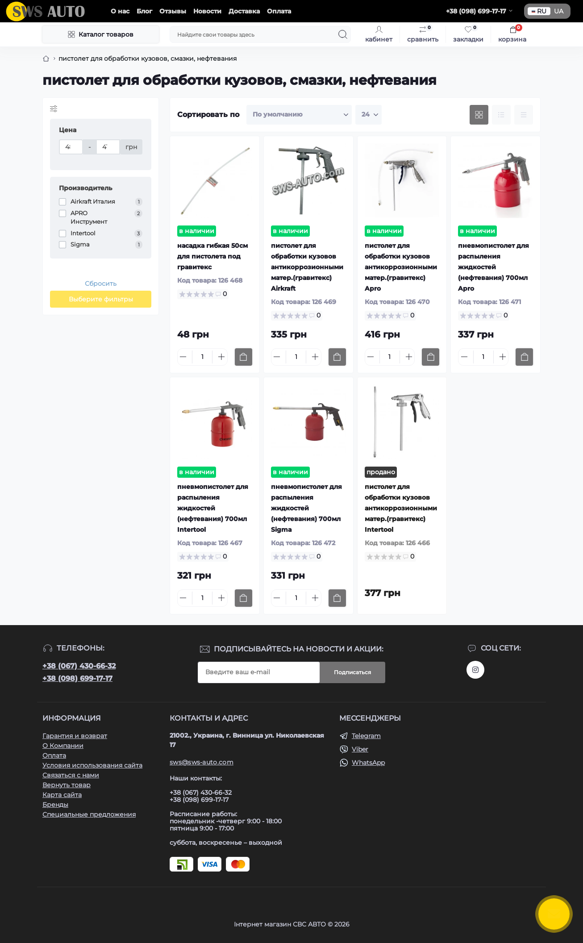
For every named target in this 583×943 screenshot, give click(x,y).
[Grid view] (479, 115)
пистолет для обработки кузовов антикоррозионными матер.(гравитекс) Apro (401, 267)
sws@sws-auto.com (201, 762)
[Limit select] (368, 115)
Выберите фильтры (101, 299)
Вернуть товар (66, 785)
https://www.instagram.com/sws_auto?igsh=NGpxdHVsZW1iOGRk (475, 669)
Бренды (55, 804)
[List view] (501, 115)
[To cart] (243, 357)
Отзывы (172, 11)
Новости (207, 11)
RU (539, 11)
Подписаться (352, 672)
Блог (144, 11)
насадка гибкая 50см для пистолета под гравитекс (212, 256)
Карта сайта (62, 794)
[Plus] (221, 356)
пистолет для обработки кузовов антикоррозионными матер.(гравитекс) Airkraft (307, 267)
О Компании (62, 745)
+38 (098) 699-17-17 (77, 678)
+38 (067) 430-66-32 (79, 666)
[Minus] (183, 356)
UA (558, 11)
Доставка (244, 11)
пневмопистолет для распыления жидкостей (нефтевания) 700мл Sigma (306, 508)
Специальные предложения (89, 814)
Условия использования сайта (92, 765)
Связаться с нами (70, 775)
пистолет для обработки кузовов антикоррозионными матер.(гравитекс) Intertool (401, 508)
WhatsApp (368, 762)
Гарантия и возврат (74, 735)
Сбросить (101, 284)
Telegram (366, 735)
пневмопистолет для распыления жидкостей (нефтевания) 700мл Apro (493, 267)
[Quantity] (202, 356)
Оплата (279, 11)
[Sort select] (299, 115)
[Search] (343, 34)
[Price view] (523, 115)
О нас (120, 11)
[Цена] (71, 146)
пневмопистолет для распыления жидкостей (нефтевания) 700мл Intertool (212, 508)
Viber (360, 749)
